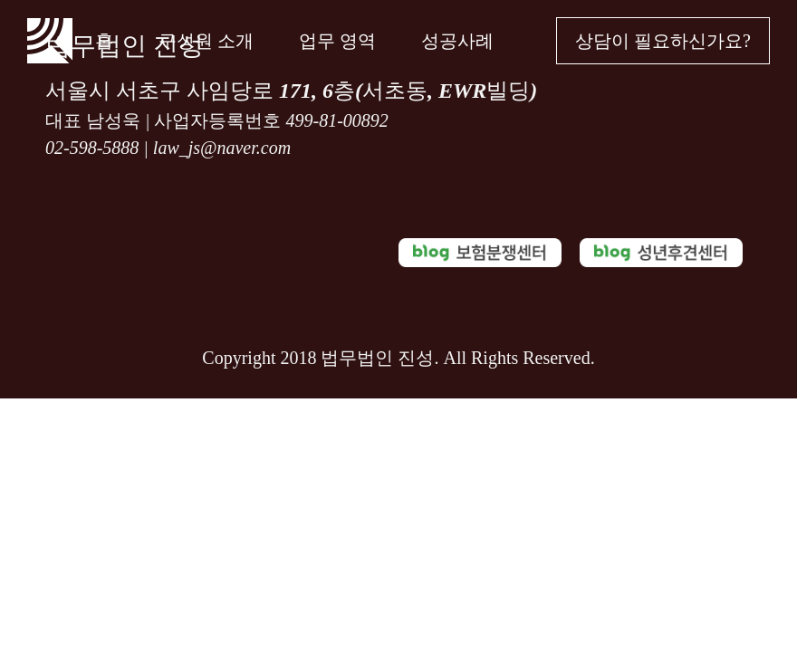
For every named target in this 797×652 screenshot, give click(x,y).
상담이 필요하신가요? (663, 41)
